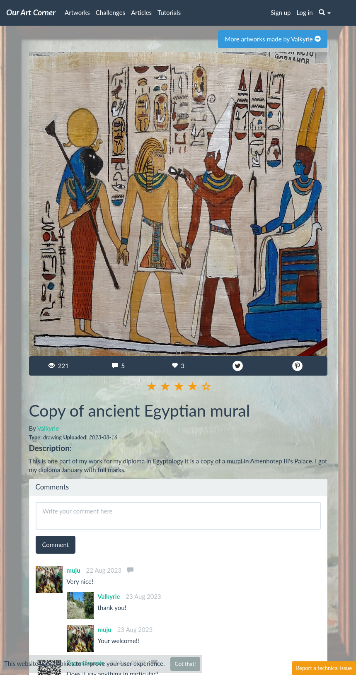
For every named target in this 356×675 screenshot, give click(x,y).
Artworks (77, 12)
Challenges (110, 12)
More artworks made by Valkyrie (272, 39)
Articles (141, 12)
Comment (55, 544)
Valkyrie (48, 428)
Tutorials (169, 12)
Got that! (185, 664)
